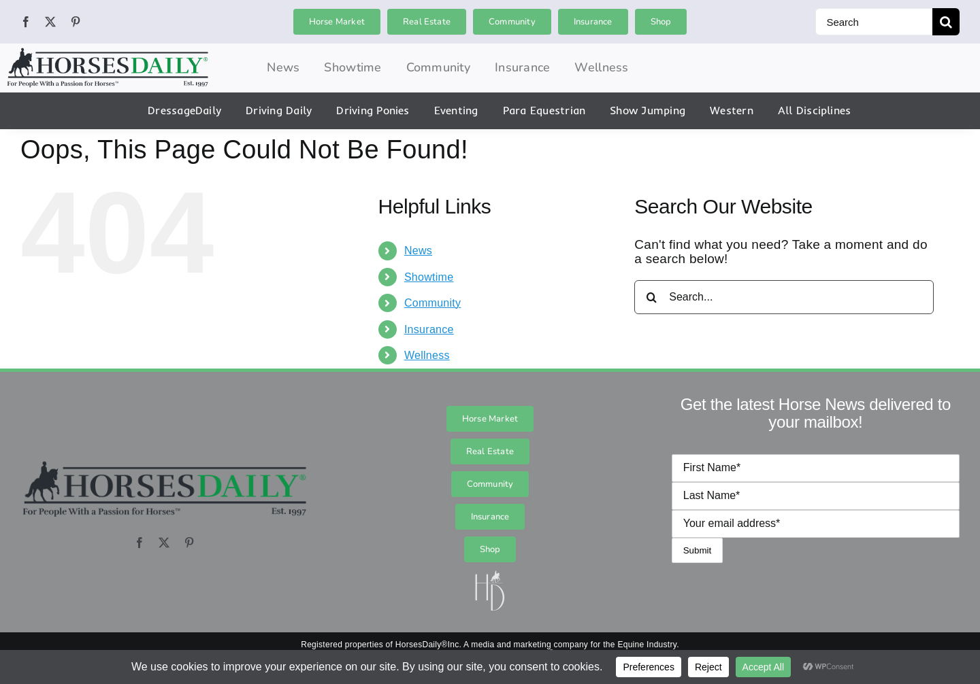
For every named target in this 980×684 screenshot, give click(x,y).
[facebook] (25, 21)
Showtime (429, 277)
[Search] (873, 21)
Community (432, 303)
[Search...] (784, 297)
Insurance (429, 329)
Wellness (427, 355)
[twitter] (50, 21)
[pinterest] (75, 21)
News (418, 250)
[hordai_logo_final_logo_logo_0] (107, 53)
